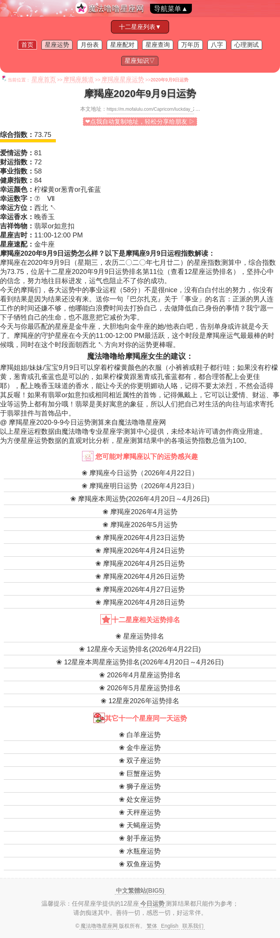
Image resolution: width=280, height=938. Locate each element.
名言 (219, 299)
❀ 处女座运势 (140, 799)
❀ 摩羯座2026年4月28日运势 (139, 602)
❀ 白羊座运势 (140, 735)
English (170, 926)
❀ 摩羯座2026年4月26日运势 (139, 576)
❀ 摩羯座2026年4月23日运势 (139, 537)
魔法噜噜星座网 (116, 8)
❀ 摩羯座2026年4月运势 (140, 512)
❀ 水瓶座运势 (140, 851)
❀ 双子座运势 (140, 760)
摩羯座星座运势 (122, 79)
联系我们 (193, 926)
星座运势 (57, 44)
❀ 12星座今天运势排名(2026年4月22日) (140, 649)
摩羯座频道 (78, 79)
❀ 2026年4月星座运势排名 (139, 675)
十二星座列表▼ (140, 27)
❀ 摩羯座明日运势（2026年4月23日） (140, 486)
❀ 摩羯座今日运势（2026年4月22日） (140, 473)
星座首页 (44, 79)
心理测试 (246, 44)
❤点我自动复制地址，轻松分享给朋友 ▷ (140, 121)
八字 (217, 44)
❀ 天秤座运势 (140, 812)
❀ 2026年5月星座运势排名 (139, 688)
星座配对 (122, 44)
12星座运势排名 (208, 272)
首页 (27, 44)
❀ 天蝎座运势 (140, 825)
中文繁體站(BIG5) (140, 890)
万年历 (190, 44)
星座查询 (158, 44)
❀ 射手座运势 (140, 838)
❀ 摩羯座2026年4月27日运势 (139, 589)
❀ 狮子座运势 (140, 786)
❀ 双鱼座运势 (140, 864)
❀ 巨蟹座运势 (140, 773)
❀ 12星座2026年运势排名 (140, 701)
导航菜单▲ (171, 9)
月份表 (90, 44)
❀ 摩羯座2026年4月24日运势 (139, 550)
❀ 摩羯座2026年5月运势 (140, 525)
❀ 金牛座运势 (140, 748)
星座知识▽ (140, 60)
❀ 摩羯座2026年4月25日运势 (139, 563)
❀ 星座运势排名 (139, 636)
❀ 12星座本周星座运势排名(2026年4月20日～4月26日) (139, 662)
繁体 (152, 926)
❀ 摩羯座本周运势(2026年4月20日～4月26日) (139, 499)
